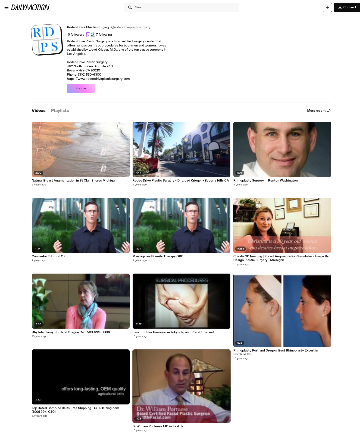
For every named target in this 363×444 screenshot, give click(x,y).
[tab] (39, 111)
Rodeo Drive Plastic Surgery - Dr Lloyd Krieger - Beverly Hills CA (180, 180)
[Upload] (327, 7)
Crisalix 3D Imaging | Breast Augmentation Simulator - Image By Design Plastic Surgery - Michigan (281, 258)
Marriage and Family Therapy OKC (157, 256)
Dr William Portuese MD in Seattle (158, 426)
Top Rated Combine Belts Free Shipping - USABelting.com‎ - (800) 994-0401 (76, 410)
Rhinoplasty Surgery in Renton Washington (265, 180)
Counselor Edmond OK (49, 256)
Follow (81, 88)
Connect (347, 7)
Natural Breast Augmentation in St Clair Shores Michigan (74, 180)
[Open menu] (6, 7)
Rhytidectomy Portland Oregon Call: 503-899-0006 (71, 332)
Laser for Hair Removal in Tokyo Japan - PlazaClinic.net (173, 332)
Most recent (319, 110)
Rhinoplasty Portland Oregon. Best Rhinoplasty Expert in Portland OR (275, 352)
